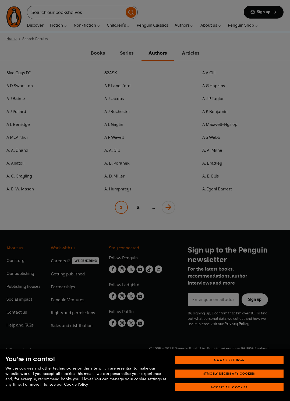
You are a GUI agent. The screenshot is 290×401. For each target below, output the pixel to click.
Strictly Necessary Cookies (229, 381)
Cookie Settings (229, 367)
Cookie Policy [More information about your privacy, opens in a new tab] (76, 391)
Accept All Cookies (229, 394)
